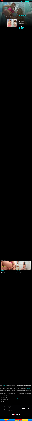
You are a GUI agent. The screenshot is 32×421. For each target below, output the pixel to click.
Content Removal (16, 413)
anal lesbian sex (9, 387)
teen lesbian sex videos (28, 388)
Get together (2, 270)
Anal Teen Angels (27, 391)
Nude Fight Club (23, 391)
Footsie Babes (20, 391)
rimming (1, 387)
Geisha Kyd (27, 386)
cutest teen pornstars (5, 385)
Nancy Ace (30, 386)
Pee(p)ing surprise (18, 270)
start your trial (22, 15)
